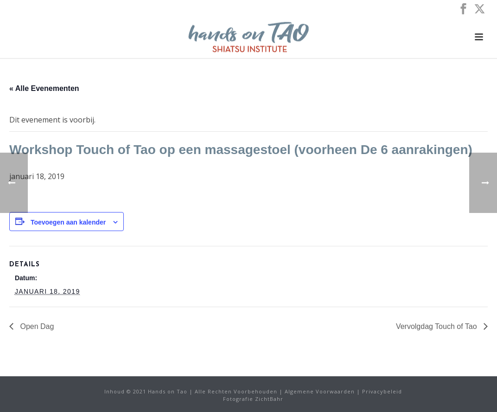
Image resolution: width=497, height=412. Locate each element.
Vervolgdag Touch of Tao (437, 326)
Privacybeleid (382, 391)
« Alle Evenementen (44, 88)
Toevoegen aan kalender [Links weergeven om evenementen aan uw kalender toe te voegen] (68, 222)
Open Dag (36, 326)
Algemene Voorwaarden (320, 391)
